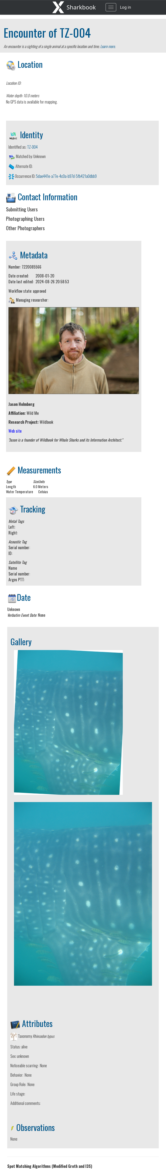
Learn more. (107, 46)
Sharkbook (81, 7)
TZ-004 (75, 32)
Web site (15, 431)
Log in (125, 7)
